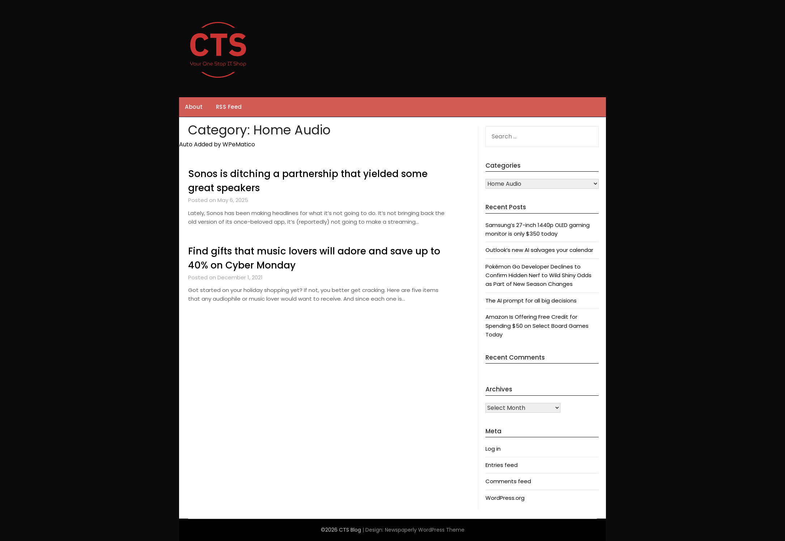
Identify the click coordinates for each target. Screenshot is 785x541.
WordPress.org (505, 498)
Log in (493, 448)
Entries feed (501, 465)
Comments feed (508, 481)
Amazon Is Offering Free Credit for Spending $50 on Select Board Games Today (537, 325)
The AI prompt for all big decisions (531, 300)
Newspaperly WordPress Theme (424, 529)
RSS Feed (229, 107)
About (194, 107)
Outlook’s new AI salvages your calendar (539, 250)
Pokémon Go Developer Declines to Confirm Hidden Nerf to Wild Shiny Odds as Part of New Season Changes (538, 275)
